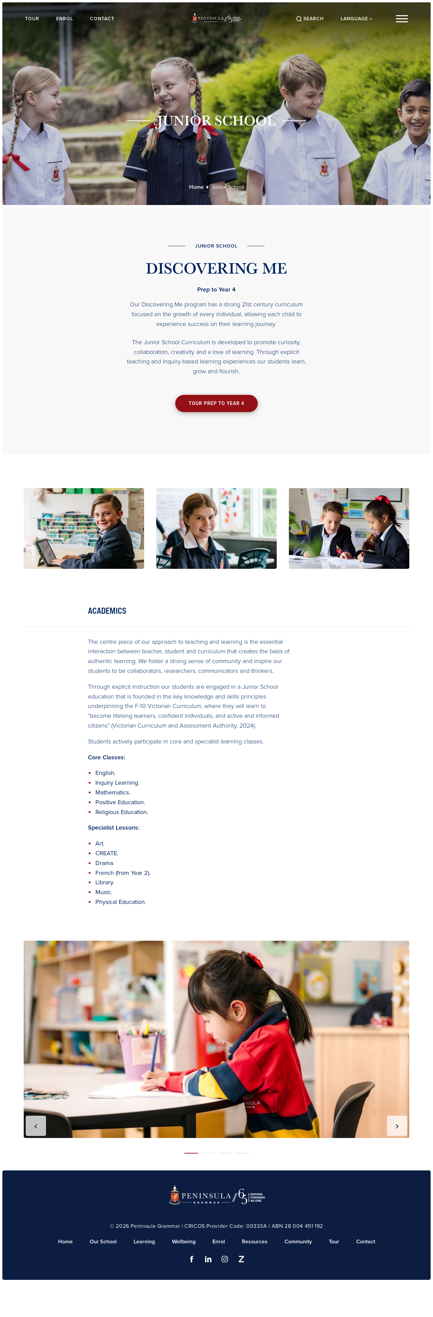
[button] (191, 1153)
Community (298, 1241)
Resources (255, 1241)
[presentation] (36, 1126)
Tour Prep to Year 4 (216, 403)
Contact (102, 18)
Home (196, 187)
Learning (144, 1241)
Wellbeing (184, 1241)
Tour (32, 18)
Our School (103, 1241)
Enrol (64, 18)
